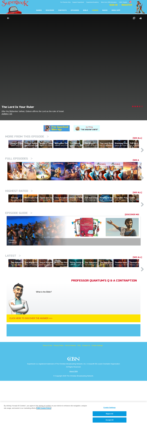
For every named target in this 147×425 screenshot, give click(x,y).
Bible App (116, 10)
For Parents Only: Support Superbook (72, 2)
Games (39, 10)
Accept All (109, 420)
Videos (95, 10)
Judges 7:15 (7, 114)
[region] (73, 413)
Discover (50, 10)
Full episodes (19, 169)
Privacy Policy (58, 390)
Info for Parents (70, 390)
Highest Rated (19, 214)
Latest (13, 289)
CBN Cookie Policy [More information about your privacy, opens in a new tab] (44, 408)
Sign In (113, 5)
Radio (104, 10)
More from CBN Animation (109, 2)
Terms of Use (47, 390)
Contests (62, 10)
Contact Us (86, 390)
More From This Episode (27, 136)
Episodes (75, 10)
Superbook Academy (92, 2)
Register (127, 5)
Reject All (109, 414)
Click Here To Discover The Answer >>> (30, 362)
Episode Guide (18, 246)
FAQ (79, 390)
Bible (85, 10)
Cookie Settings (97, 390)
